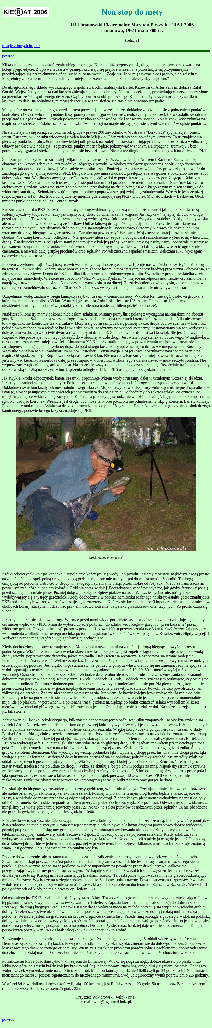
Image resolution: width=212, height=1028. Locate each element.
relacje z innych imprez (21, 46)
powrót (8, 56)
